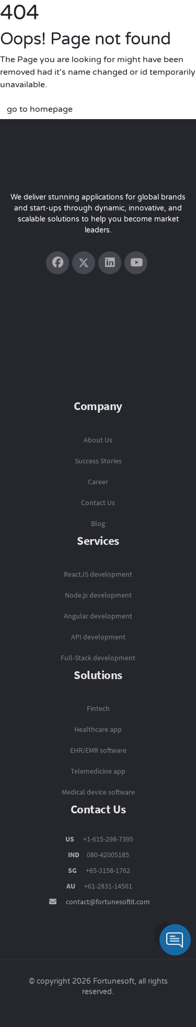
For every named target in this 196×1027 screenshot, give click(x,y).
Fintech (98, 708)
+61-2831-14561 (108, 886)
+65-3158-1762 (108, 870)
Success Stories (98, 460)
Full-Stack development (98, 657)
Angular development (98, 616)
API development (98, 636)
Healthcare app (98, 729)
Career (98, 481)
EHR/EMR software (98, 750)
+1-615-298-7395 (107, 839)
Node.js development (98, 595)
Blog (98, 523)
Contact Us (98, 502)
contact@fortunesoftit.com (108, 901)
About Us (98, 440)
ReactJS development (98, 574)
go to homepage (40, 109)
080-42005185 (107, 854)
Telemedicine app (98, 771)
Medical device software (98, 792)
